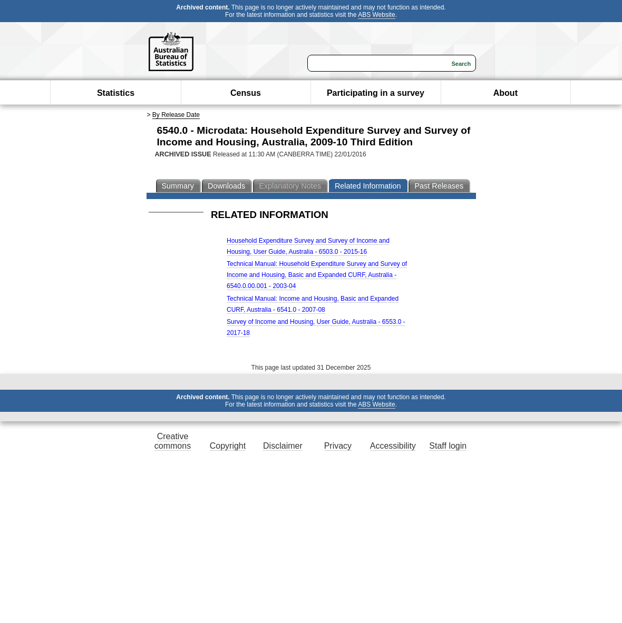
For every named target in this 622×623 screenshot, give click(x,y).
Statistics (115, 92)
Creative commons (172, 441)
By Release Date (176, 114)
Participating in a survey (375, 92)
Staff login (447, 445)
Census (245, 92)
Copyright (228, 445)
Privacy (338, 445)
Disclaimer (283, 445)
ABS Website (376, 14)
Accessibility (393, 445)
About (505, 92)
